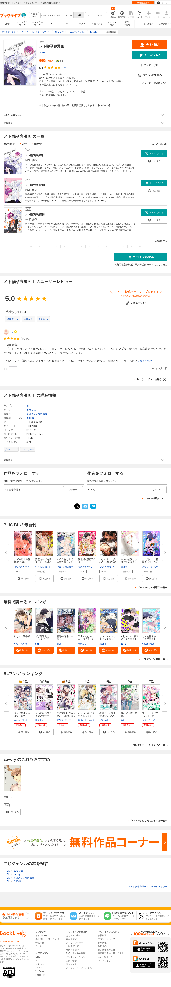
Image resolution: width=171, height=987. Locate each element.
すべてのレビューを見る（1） (151, 379)
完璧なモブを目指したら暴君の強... (43, 562)
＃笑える (28, 319)
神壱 (59, 567)
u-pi (37, 644)
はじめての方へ (150, 24)
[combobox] (57, 15)
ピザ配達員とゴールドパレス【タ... (43, 639)
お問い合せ (71, 960)
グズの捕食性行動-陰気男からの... (22, 562)
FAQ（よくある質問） (76, 953)
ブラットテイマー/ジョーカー (150, 714)
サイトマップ (104, 960)
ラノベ (82, 23)
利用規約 (102, 946)
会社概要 (102, 935)
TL (67, 23)
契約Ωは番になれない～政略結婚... (66, 714)
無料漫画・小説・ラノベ (47, 939)
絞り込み (34, 15)
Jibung (102, 644)
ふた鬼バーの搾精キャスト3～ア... (150, 562)
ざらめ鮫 (103, 720)
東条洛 (60, 720)
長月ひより (83, 720)
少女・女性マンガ (37, 23)
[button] (23, 578)
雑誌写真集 (127, 23)
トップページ (41, 935)
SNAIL (29, 567)
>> (140, 246)
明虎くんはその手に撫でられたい (86, 639)
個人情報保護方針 (106, 950)
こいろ (93, 567)
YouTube (39, 971)
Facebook (40, 975)
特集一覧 (39, 942)
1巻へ (25, 143)
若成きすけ (83, 567)
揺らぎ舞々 (19, 567)
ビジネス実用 (112, 23)
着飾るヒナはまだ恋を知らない (107, 714)
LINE (37, 957)
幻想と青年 (68, 567)
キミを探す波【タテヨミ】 (149, 638)
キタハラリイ (148, 720)
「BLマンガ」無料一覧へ (154, 659)
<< (31, 246)
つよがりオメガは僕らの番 (22, 714)
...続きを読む (145, 361)
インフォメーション (75, 957)
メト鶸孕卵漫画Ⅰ (35, 155)
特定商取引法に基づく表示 (111, 953)
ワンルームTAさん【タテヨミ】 (107, 638)
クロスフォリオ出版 (36, 414)
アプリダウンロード (75, 942)
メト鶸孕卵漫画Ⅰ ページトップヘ (147, 886)
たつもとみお (20, 644)
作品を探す (71, 939)
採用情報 (102, 942)
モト (92, 720)
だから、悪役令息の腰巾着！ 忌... (86, 716)
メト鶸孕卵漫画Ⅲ (35, 214)
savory (43, 52)
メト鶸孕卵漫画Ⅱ (35, 185)
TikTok (38, 968)
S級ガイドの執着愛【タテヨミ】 (130, 638)
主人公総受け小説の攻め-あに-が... (129, 562)
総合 (7, 23)
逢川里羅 (49, 567)
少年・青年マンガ (22, 23)
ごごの (102, 567)
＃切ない (43, 319)
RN (11, 332)
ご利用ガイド (165, 24)
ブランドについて (106, 939)
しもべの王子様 (22, 636)
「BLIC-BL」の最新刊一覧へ (152, 587)
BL (52, 23)
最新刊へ (38, 143)
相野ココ (82, 644)
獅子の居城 (112, 567)
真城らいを (147, 567)
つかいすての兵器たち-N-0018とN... (108, 562)
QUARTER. (159, 567)
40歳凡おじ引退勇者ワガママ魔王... (65, 562)
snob (59, 644)
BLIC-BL (30, 418)
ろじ (123, 720)
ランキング (40, 946)
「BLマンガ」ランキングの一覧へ (149, 745)
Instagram (40, 964)
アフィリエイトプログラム (79, 968)
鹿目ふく (8, 797)
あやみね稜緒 (20, 720)
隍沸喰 (124, 567)
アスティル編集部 (73, 720)
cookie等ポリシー (106, 957)
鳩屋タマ (39, 720)
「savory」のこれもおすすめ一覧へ (148, 820)
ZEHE (123, 644)
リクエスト (71, 964)
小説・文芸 (97, 23)
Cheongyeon (148, 644)
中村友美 (39, 567)
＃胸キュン (13, 319)
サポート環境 (72, 950)
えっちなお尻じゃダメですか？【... (43, 716)
